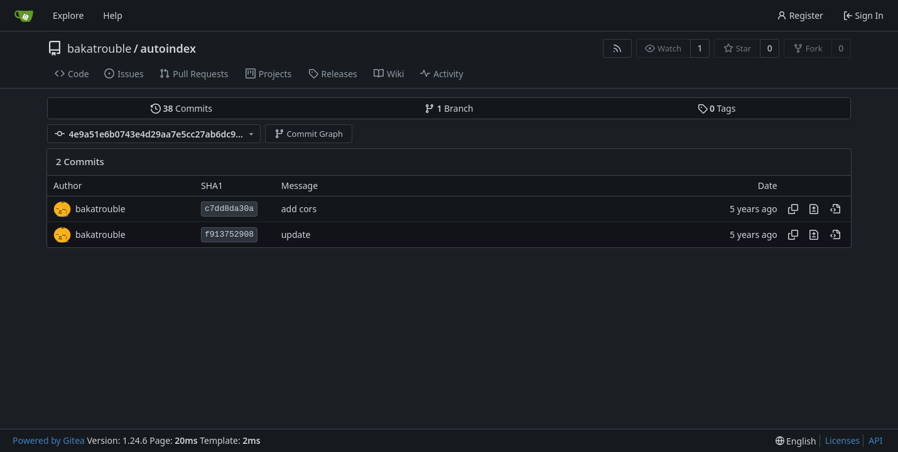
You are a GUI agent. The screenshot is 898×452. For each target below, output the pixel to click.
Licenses (842, 440)
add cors (298, 209)
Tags (717, 108)
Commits (181, 108)
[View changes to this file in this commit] (813, 209)
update (296, 234)
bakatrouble (99, 48)
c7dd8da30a (229, 208)
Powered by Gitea (49, 440)
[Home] (23, 15)
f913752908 (229, 234)
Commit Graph (308, 133)
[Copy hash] (793, 209)
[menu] (796, 441)
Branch (449, 108)
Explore (68, 15)
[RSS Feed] (617, 48)
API (875, 440)
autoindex (169, 48)
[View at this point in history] (835, 209)
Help (112, 15)
